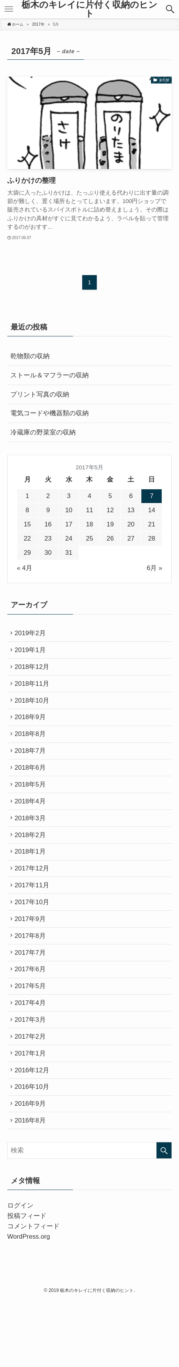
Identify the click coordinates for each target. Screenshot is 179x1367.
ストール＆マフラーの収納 (49, 375)
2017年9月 (32, 957)
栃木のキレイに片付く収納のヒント (89, 9)
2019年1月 (32, 653)
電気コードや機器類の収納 (49, 413)
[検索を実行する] (164, 1216)
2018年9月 (32, 729)
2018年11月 (34, 691)
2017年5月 (32, 1034)
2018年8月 (32, 748)
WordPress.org (28, 1302)
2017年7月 (32, 995)
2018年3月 (32, 843)
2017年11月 (34, 919)
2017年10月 (34, 938)
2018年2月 (32, 862)
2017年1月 (32, 1109)
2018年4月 (32, 824)
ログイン (20, 1272)
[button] (170, 9)
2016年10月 (34, 1147)
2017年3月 (32, 1071)
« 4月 (24, 568)
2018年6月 (32, 786)
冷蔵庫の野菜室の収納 (43, 432)
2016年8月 (32, 1186)
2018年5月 (32, 805)
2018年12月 (34, 672)
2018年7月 (32, 767)
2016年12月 (34, 1129)
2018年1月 (32, 881)
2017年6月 (32, 1014)
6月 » (154, 568)
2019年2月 (32, 634)
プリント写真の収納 (39, 394)
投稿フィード (26, 1282)
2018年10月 (34, 710)
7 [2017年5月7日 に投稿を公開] (151, 496)
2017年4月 (32, 1052)
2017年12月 (34, 900)
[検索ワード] (89, 1216)
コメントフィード (33, 1292)
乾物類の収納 (30, 356)
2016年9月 (32, 1166)
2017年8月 (32, 976)
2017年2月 (32, 1090)
